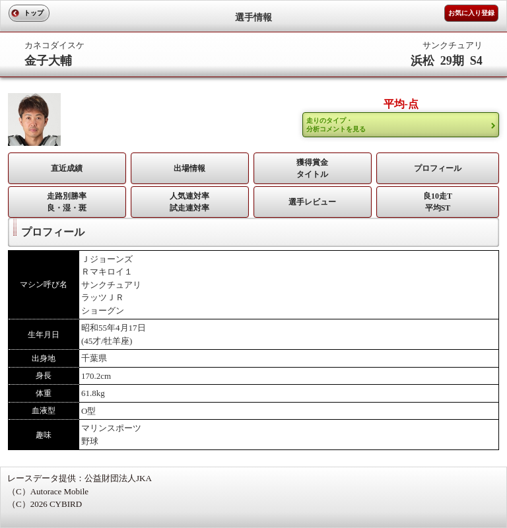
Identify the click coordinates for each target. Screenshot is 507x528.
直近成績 (67, 168)
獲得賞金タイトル (312, 168)
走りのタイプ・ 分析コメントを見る (336, 125)
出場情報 (189, 168)
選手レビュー (312, 202)
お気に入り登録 (471, 12)
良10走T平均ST (437, 202)
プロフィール (437, 168)
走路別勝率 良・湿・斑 (66, 202)
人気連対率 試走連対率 (189, 202)
